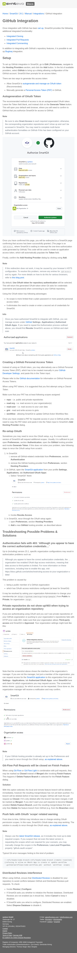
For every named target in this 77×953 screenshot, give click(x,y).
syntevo (50, 922)
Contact (5, 928)
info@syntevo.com (66, 917)
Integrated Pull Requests (18, 40)
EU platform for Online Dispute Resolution (17, 938)
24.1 (21, 14)
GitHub (29, 322)
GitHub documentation (30, 378)
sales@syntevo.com (52, 917)
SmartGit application (34, 470)
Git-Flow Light (30, 771)
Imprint (5, 931)
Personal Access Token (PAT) (38, 90)
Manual (28, 14)
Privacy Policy (7, 933)
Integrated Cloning (15, 36)
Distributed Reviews (41, 878)
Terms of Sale (7, 935)
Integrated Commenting (17, 43)
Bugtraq (8, 51)
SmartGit (14, 14)
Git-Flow (17, 771)
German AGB (17, 935)
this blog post (18, 277)
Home (5, 14)
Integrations (38, 14)
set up (41, 28)
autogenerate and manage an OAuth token (42, 84)
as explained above (53, 759)
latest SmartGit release (29, 836)
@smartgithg (57, 919)
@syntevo (48, 919)
